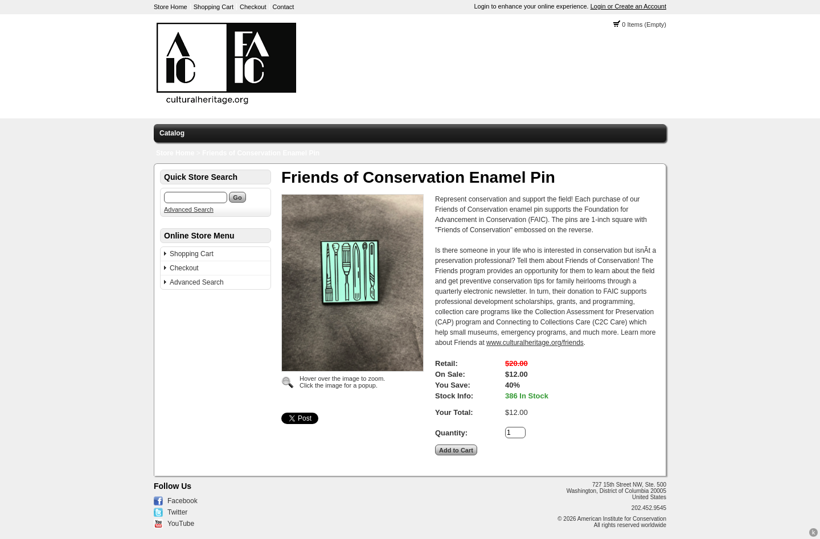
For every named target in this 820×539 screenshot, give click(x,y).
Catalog (171, 133)
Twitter (177, 512)
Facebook (182, 501)
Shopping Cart (213, 6)
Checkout (253, 6)
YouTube (180, 524)
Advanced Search (189, 209)
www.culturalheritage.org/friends (535, 343)
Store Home (170, 6)
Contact (283, 6)
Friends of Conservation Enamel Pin (260, 153)
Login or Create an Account (628, 6)
